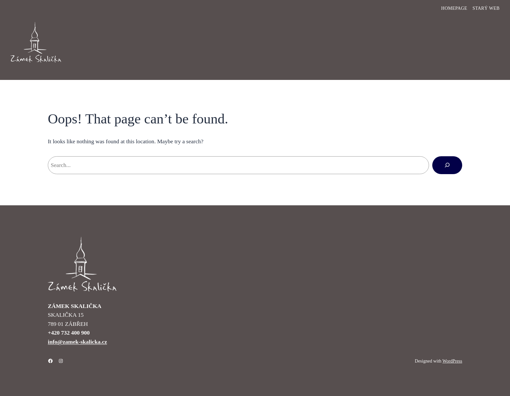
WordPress (452, 361)
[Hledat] (447, 165)
